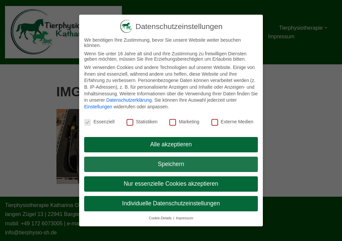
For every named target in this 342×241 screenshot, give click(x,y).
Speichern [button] (171, 164)
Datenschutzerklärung (129, 100)
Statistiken (142, 121)
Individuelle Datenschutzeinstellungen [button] (171, 203)
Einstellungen (98, 106)
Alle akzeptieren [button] (171, 144)
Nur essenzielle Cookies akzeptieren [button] (171, 183)
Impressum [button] (184, 218)
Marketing (184, 121)
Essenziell (99, 121)
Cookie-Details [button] (161, 218)
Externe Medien (232, 121)
